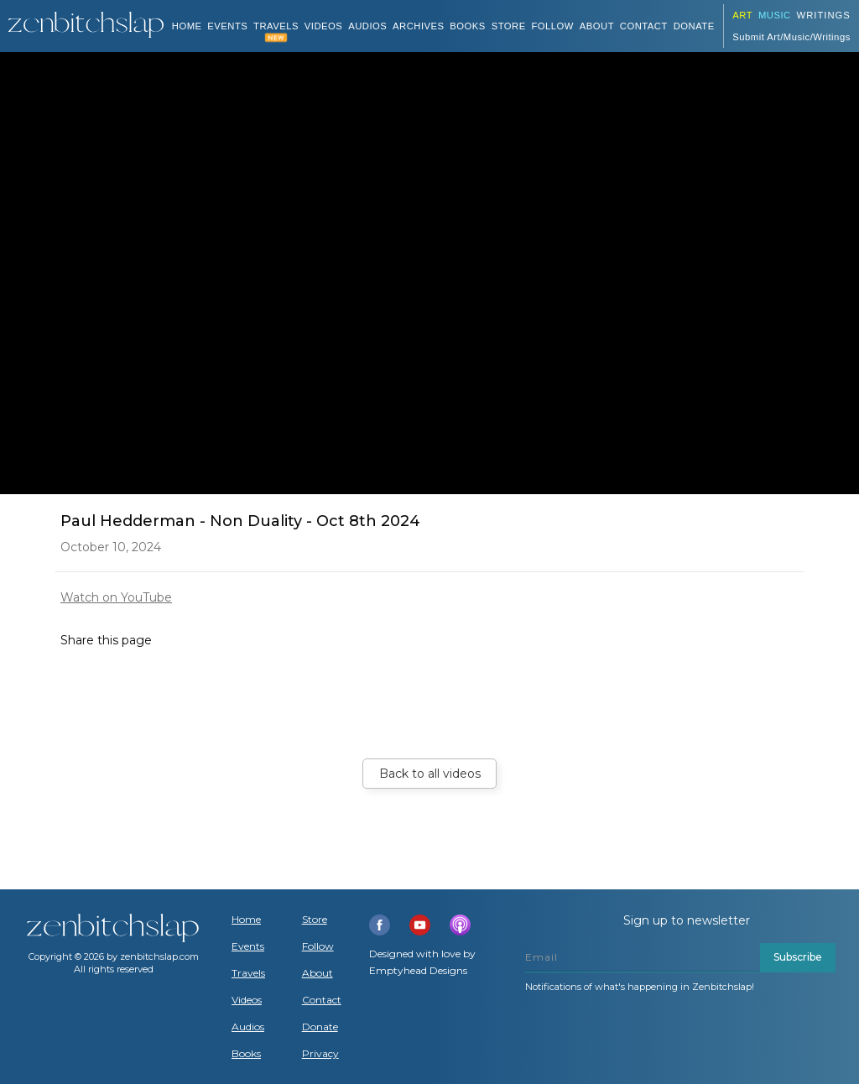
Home (187, 26)
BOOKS (468, 26)
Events (227, 26)
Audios (248, 1027)
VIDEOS (324, 26)
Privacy (320, 1054)
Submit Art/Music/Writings (791, 37)
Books (246, 1054)
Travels (248, 973)
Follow (552, 26)
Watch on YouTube (116, 597)
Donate (320, 1027)
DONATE (694, 26)
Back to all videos (430, 773)
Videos (247, 1000)
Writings (824, 15)
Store (509, 26)
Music (774, 15)
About (597, 26)
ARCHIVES (419, 26)
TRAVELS (276, 26)
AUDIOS (367, 26)
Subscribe (797, 957)
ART (742, 15)
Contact (644, 26)
